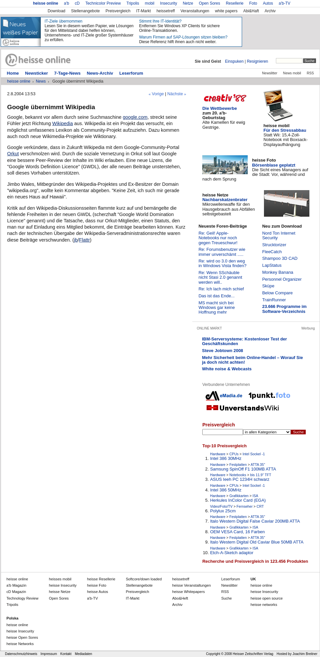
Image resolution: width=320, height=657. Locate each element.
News (41, 81)
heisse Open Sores (22, 637)
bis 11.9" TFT (260, 475)
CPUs (234, 454)
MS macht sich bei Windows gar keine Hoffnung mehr (217, 307)
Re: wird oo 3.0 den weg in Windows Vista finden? (222, 263)
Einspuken (234, 61)
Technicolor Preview (103, 3)
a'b (66, 3)
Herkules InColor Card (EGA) (238, 500)
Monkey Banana (277, 272)
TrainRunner (274, 299)
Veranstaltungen (194, 11)
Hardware (217, 454)
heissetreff (166, 11)
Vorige (158, 93)
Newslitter (269, 73)
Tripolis (132, 3)
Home (13, 73)
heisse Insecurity (264, 592)
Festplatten (238, 465)
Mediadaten (83, 654)
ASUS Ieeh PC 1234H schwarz (240, 479)
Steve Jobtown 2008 (222, 350)
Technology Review (22, 598)
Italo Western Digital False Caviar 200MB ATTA (255, 521)
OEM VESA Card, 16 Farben (237, 532)
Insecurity (168, 3)
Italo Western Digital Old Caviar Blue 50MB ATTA (256, 542)
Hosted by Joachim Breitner (297, 654)
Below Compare (277, 292)
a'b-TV (284, 3)
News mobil (292, 73)
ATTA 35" (258, 465)
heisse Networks (19, 644)
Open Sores (209, 3)
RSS (310, 73)
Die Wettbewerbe (219, 108)
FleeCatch (272, 251)
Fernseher (244, 506)
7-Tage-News (67, 73)
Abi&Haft (251, 11)
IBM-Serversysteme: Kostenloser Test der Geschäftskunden (244, 341)
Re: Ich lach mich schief (221, 288)
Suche (226, 598)
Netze (188, 3)
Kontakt (66, 654)
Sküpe (268, 285)
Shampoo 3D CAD (280, 258)
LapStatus (272, 265)
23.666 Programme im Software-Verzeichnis (284, 309)
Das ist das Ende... (217, 295)
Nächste (175, 93)
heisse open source (267, 598)
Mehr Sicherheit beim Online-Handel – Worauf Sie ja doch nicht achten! (252, 360)
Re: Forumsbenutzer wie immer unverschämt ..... (222, 251)
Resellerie (234, 3)
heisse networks (264, 605)
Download (56, 11)
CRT (260, 506)
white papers (226, 11)
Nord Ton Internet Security (278, 235)
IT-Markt (143, 11)
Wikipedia (62, 123)
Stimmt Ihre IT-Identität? (160, 21)
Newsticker (36, 73)
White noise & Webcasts (226, 368)
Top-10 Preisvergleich (224, 445)
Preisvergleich (117, 11)
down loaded (143, 579)
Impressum (48, 654)
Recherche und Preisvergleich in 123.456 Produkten (255, 561)
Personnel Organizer (282, 279)
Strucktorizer (274, 244)
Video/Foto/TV (221, 506)
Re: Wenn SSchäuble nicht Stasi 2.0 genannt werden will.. (220, 277)
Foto (253, 3)
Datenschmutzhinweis (21, 654)
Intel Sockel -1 (254, 454)
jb (76, 240)
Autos (268, 3)
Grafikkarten (239, 496)
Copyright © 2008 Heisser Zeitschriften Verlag (239, 654)
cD (77, 3)
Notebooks (237, 475)
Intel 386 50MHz (225, 490)
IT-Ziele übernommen (63, 21)
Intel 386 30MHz (225, 458)
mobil (150, 3)
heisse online (45, 3)
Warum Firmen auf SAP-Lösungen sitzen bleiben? (183, 37)
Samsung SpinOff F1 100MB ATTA (243, 469)
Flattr (84, 240)
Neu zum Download (282, 226)
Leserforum (131, 73)
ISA (255, 496)
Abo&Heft (180, 598)
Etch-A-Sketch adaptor (231, 552)
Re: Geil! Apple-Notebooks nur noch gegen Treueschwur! (218, 238)
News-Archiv (100, 73)
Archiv (270, 11)
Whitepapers (188, 592)
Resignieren (257, 61)
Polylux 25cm (223, 511)
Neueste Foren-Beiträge (223, 226)
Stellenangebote (85, 11)
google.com (135, 117)
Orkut (13, 153)
